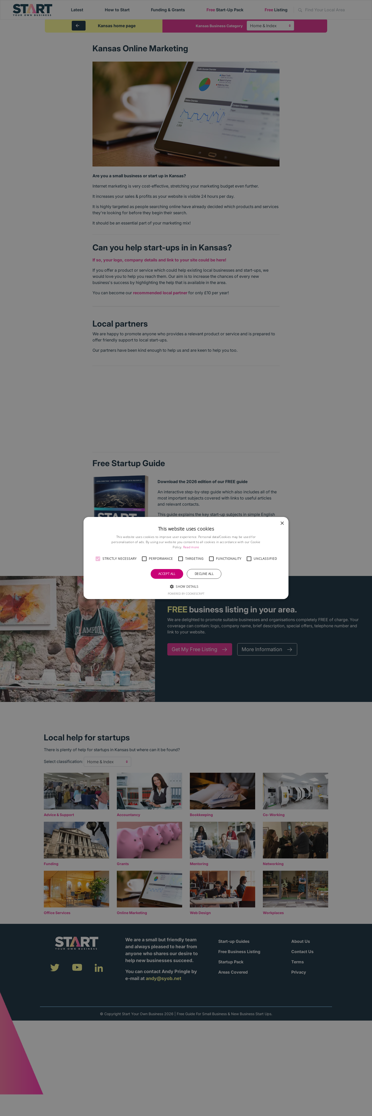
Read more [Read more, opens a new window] (191, 547)
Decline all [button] (204, 574)
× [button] (282, 523)
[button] (98, 559)
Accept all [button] (166, 574)
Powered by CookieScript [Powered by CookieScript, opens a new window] (186, 593)
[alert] (186, 558)
